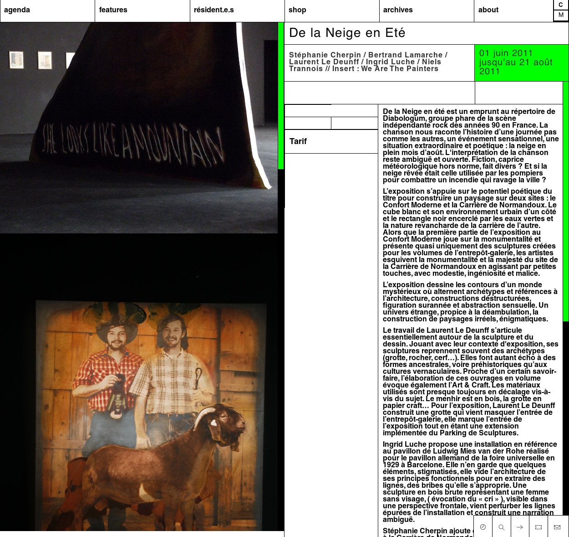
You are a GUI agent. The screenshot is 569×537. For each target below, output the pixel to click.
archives (398, 10)
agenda (17, 10)
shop (297, 10)
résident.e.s (214, 10)
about (488, 10)
